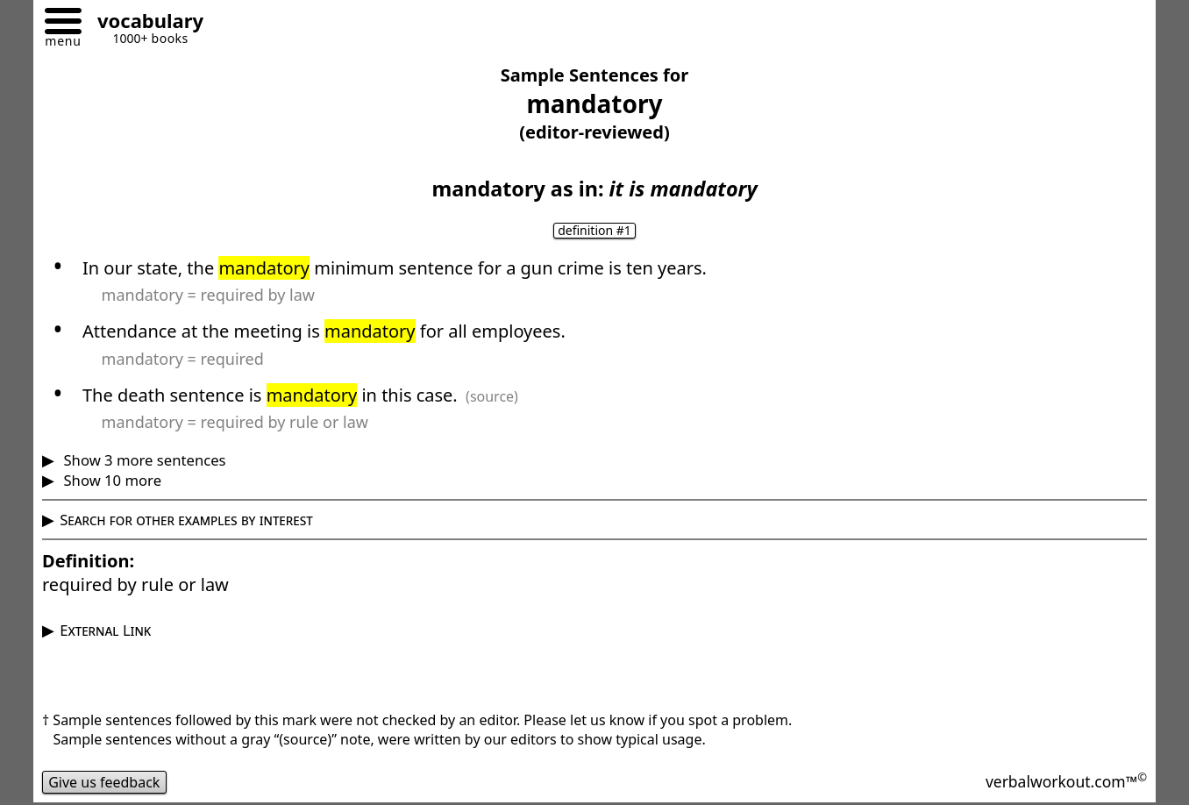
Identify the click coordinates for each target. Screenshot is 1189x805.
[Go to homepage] (143, 23)
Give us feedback (104, 782)
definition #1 (594, 231)
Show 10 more (110, 480)
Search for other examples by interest (186, 519)
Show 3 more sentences (142, 460)
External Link (105, 630)
